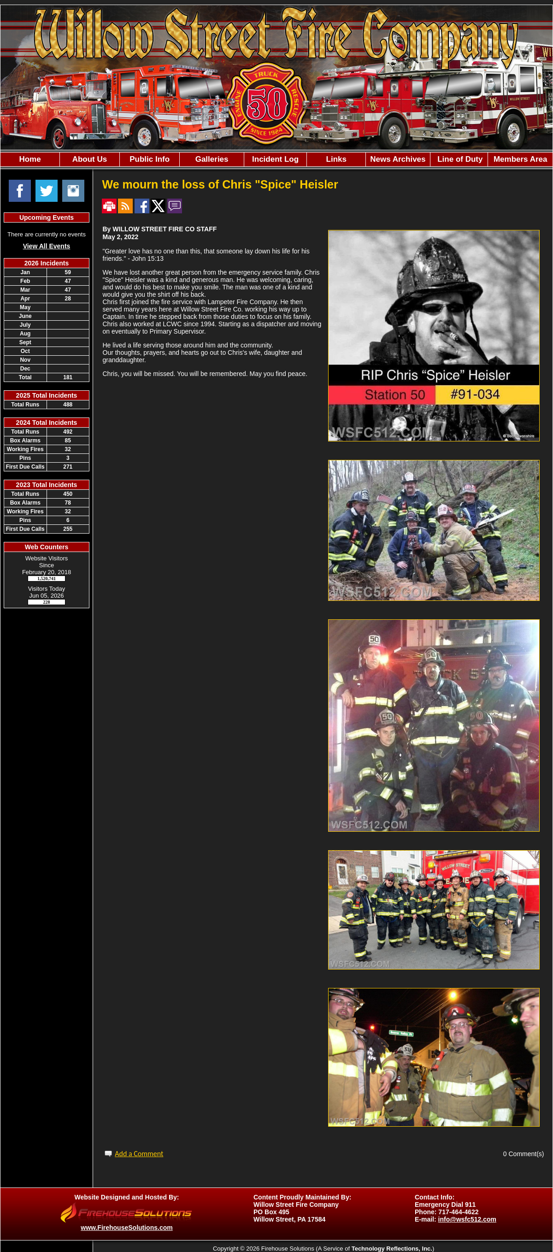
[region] (276, 159)
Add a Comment (139, 1153)
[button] (89, 159)
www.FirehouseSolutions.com (126, 1227)
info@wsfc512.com (467, 1219)
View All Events (47, 246)
